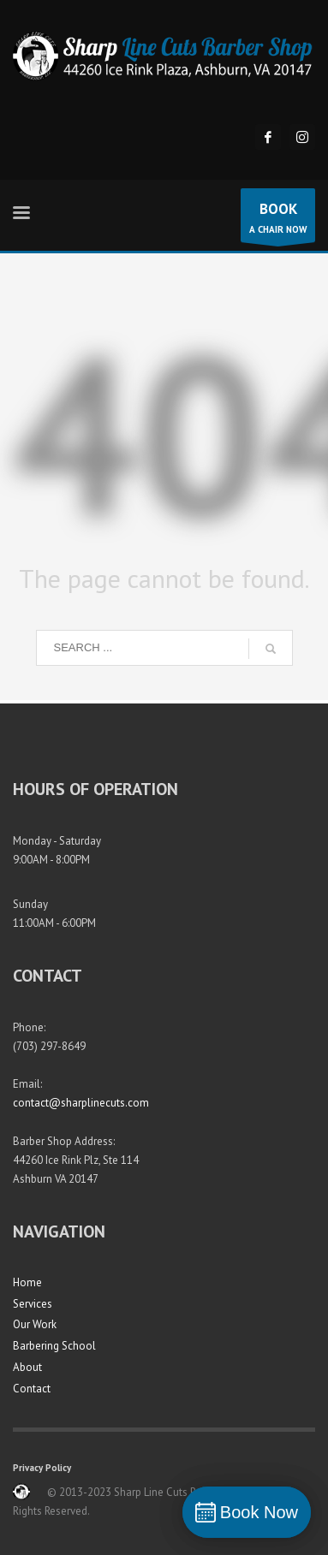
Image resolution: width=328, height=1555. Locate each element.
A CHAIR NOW (278, 219)
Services (32, 1304)
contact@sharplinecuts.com (81, 1102)
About (27, 1367)
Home (27, 1282)
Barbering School (54, 1345)
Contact (32, 1388)
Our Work (35, 1324)
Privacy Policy (42, 1468)
